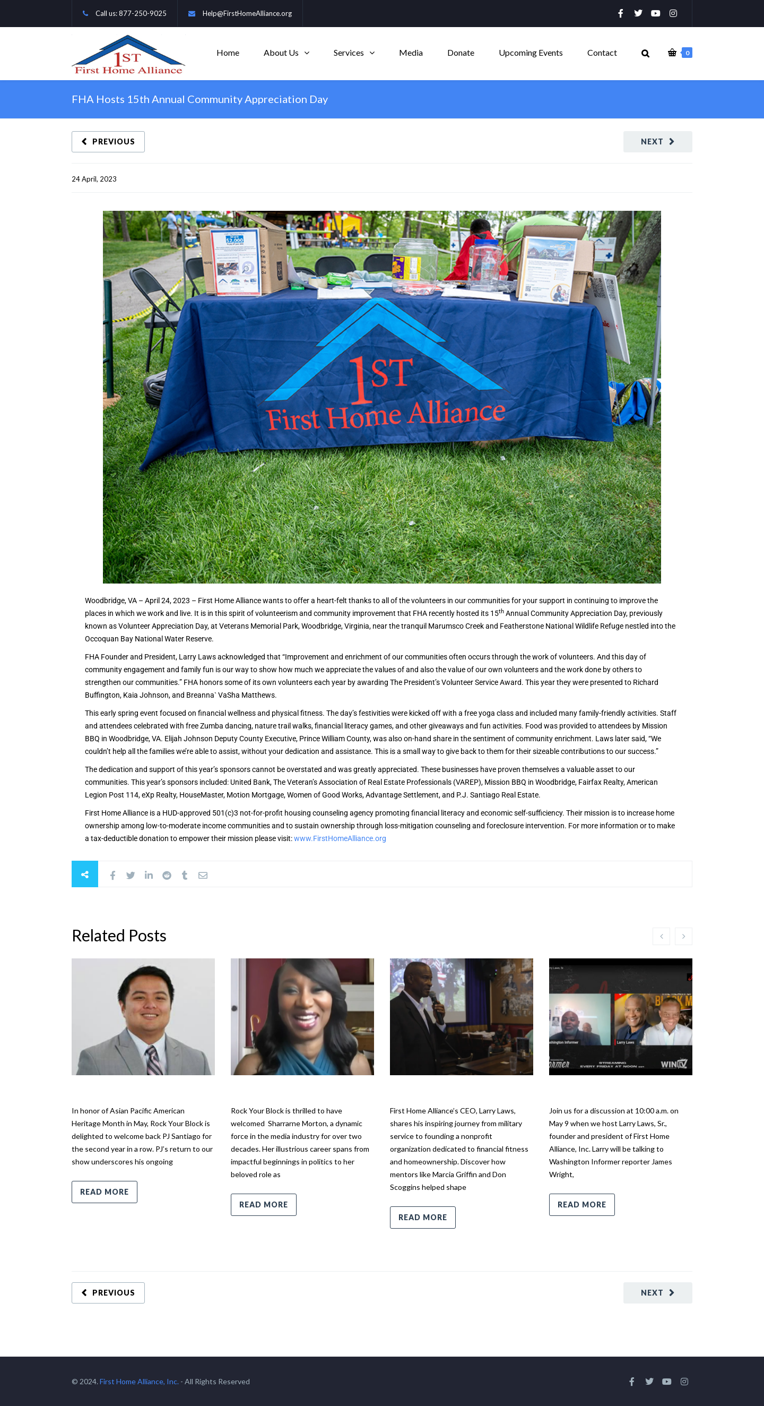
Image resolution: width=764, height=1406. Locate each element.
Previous (113, 141)
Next (652, 141)
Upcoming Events (531, 52)
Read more (104, 1191)
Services (349, 52)
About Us (281, 52)
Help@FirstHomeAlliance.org (247, 13)
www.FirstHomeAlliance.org (340, 838)
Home (227, 52)
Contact (602, 52)
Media (411, 52)
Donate (460, 52)
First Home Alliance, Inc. (139, 1381)
